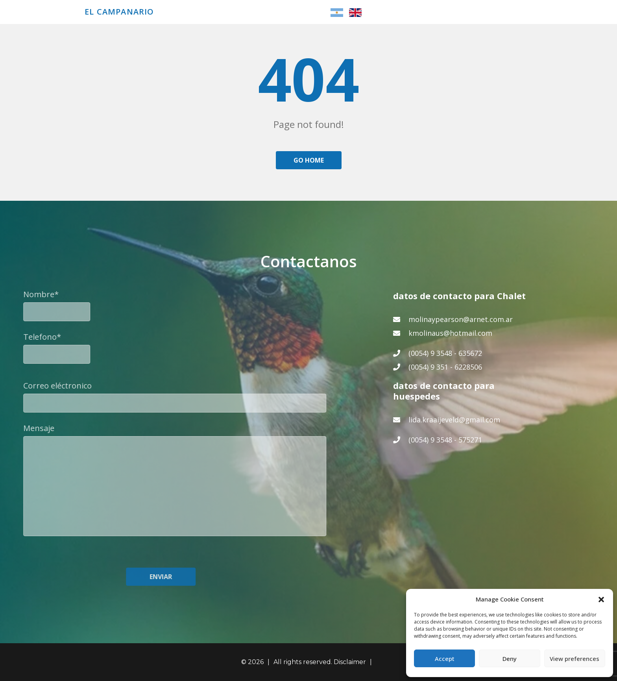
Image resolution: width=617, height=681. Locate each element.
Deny (509, 658)
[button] (601, 599)
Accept (444, 658)
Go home (309, 160)
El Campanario (119, 12)
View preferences (574, 658)
